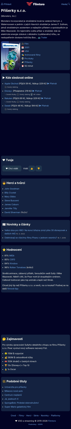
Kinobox (14, 263)
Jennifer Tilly (11, 208)
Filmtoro (52, 421)
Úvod (13, 415)
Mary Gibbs (10, 196)
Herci (28, 415)
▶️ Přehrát (52, 83)
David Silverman (12, 212)
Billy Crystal (10, 192)
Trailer (44, 37)
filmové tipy (12, 288)
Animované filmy (33, 55)
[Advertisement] (35, 134)
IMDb (11, 255)
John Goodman (12, 188)
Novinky (45, 415)
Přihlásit (6, 4)
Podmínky (32, 424)
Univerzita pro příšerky (16, 387)
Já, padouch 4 (11, 399)
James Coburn (12, 204)
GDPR (40, 424)
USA (27, 51)
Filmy (21, 415)
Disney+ (8, 91)
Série (36, 415)
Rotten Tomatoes (18, 267)
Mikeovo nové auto (14, 391)
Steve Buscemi (12, 200)
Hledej (65, 4)
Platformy (55, 415)
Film (27, 43)
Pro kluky (29, 58)
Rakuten (8, 98)
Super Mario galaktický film (18, 406)
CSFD (12, 259)
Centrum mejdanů (13, 395)
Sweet (8, 105)
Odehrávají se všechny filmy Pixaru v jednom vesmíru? (31, 237)
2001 (27, 47)
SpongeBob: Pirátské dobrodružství (22, 403)
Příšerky (29, 62)
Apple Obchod (11, 83)
